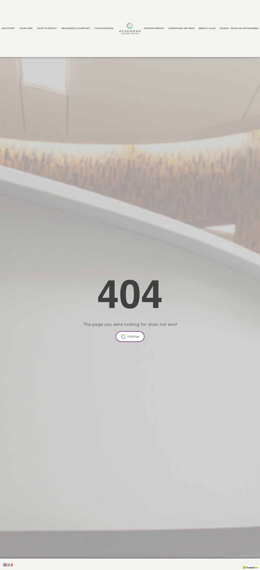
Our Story (9, 28)
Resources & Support (77, 28)
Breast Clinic (208, 28)
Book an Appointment (245, 28)
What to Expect (48, 28)
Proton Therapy (155, 28)
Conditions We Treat (182, 28)
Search (224, 28)
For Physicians (105, 28)
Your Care (27, 28)
